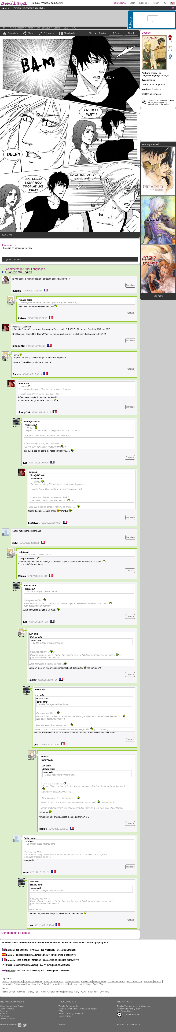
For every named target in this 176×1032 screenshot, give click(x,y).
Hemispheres (16, 981)
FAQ (60, 1011)
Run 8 (81, 984)
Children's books (55, 992)
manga (30, 28)
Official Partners (7, 1018)
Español (8, 955)
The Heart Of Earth (116, 981)
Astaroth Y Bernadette (52, 984)
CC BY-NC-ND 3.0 (128, 1014)
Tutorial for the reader (68, 1006)
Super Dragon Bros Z (53, 981)
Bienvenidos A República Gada (16, 984)
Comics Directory (17, 28)
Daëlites (57, 28)
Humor (43, 992)
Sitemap (62, 1024)
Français (9, 272)
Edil (65, 984)
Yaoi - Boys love (43, 28)
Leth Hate (72, 984)
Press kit (4, 1011)
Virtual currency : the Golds (71, 1013)
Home (4, 28)
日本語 (7, 965)
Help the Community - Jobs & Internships (77, 1009)
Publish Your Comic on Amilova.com (134, 1006)
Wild (101, 984)
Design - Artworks (17, 992)
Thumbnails (69, 33)
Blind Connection (134, 981)
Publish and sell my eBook (129, 1009)
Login (132, 3)
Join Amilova (120, 3)
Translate (130, 285)
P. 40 (74, 28)
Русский (8, 970)
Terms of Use (64, 1016)
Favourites (13, 33)
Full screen (49, 33)
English (25, 272)
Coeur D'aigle (92, 984)
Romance (68, 992)
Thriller (89, 992)
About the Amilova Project (12, 1006)
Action (5, 992)
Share (30, 33)
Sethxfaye (148, 981)
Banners (4, 1013)
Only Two (36, 984)
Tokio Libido (86, 981)
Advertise (4, 1016)
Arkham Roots (99, 981)
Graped (157, 981)
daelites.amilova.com (151, 94)
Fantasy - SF (33, 992)
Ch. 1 (66, 28)
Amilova (5, 981)
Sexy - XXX (79, 992)
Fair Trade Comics (125, 1011)
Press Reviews (7, 1009)
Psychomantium (72, 981)
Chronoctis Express (33, 981)
